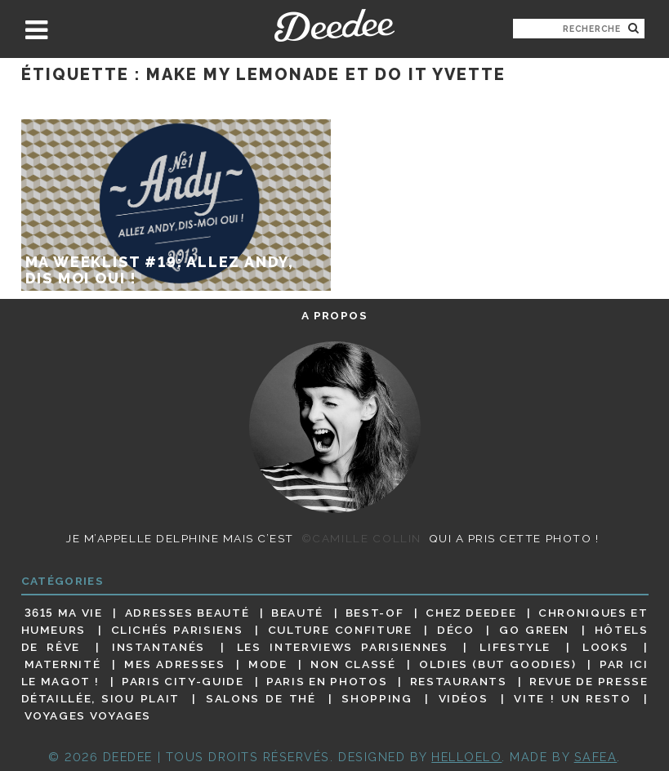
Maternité (63, 664)
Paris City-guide (182, 681)
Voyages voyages (88, 716)
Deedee (334, 25)
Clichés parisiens (177, 629)
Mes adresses (174, 664)
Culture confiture (340, 629)
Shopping (376, 698)
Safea (596, 757)
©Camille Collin (361, 538)
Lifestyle (515, 646)
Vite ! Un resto (572, 698)
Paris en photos (326, 681)
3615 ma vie (64, 612)
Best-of (375, 612)
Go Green (534, 629)
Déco (456, 629)
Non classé (352, 664)
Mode (268, 664)
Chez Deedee (471, 612)
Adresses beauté (187, 612)
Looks (605, 646)
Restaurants (458, 681)
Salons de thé (260, 698)
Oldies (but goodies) (497, 664)
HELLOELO (466, 757)
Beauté (297, 612)
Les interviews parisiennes (342, 646)
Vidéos (463, 698)
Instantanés (158, 646)
